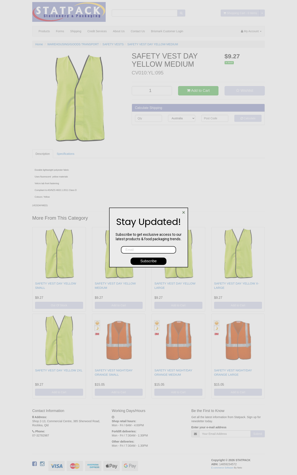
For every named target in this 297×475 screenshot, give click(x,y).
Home (39, 44)
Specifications (65, 153)
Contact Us (138, 31)
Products (44, 31)
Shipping (75, 31)
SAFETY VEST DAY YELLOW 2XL (58, 370)
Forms (60, 31)
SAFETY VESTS (113, 44)
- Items (240, 13)
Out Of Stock (59, 305)
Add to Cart (198, 91)
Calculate (248, 118)
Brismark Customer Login (167, 31)
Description (42, 153)
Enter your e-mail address (208, 427)
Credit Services (97, 31)
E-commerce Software (222, 467)
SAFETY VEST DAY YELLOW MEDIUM (152, 44)
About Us (119, 31)
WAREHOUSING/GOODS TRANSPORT (73, 44)
